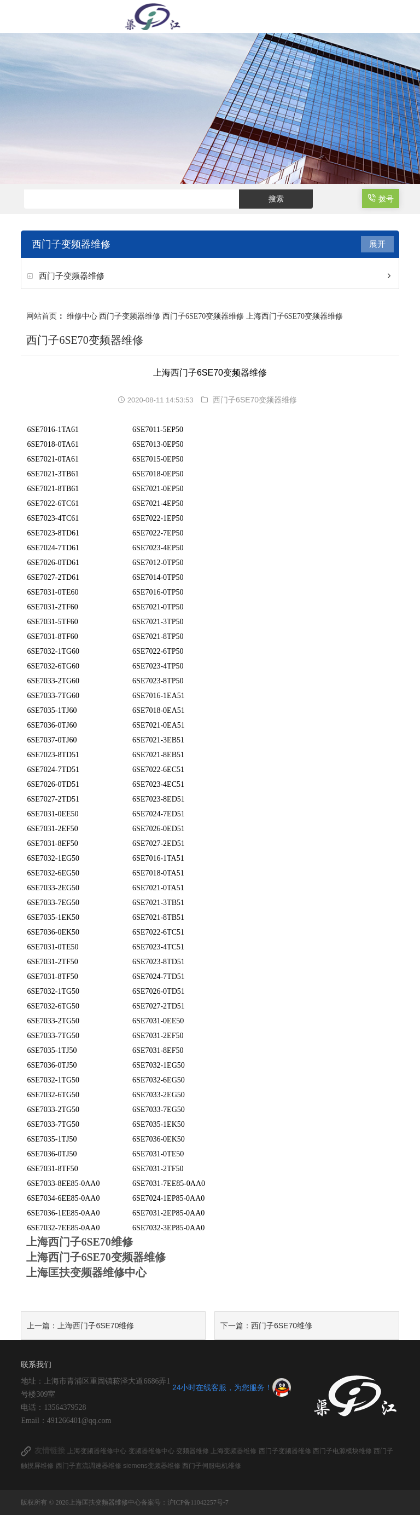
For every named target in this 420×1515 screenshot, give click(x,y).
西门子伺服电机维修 (211, 1466)
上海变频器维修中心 (97, 1451)
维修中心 (82, 316)
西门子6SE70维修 (281, 1325)
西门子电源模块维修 (343, 1451)
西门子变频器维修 (71, 275)
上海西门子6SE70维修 (95, 1325)
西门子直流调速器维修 (89, 1466)
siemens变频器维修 (152, 1466)
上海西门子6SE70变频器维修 (294, 316)
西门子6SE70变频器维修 (203, 316)
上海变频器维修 (234, 1451)
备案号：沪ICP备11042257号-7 (185, 1502)
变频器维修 (193, 1451)
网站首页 (41, 316)
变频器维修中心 (152, 1451)
